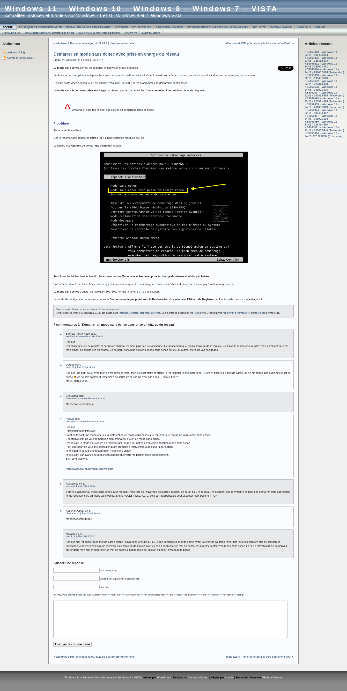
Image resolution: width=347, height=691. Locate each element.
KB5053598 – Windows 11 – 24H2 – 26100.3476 (322, 88)
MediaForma (11, 33)
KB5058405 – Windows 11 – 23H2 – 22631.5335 (322, 59)
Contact (130, 33)
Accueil (8, 27)
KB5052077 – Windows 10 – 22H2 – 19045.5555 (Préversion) (324, 94)
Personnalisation (169, 27)
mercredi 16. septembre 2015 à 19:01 (85, 421)
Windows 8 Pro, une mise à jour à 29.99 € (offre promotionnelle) (95, 43)
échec (86, 309)
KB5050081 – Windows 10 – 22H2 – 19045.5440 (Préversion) (324, 129)
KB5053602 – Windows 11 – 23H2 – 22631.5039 (322, 82)
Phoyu (70, 418)
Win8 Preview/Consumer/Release (49, 33)
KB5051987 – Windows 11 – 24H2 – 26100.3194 (322, 117)
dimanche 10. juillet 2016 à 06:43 (83, 513)
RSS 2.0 (198, 312)
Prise (102, 309)
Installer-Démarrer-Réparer (88, 27)
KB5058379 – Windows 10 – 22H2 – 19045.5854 (322, 53)
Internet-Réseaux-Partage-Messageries (217, 27)
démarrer (77, 309)
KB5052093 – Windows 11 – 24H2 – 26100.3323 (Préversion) (324, 106)
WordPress (164, 684)
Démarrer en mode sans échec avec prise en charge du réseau (116, 54)
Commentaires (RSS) (20, 57)
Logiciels (303, 27)
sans (117, 309)
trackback (260, 312)
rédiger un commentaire (236, 312)
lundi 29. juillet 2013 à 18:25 (80, 367)
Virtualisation (281, 27)
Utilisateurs (141, 27)
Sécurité (259, 27)
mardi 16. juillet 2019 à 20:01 (81, 536)
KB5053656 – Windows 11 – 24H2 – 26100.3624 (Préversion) (324, 71)
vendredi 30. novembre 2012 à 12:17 (84, 336)
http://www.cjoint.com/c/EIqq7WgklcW (90, 468)
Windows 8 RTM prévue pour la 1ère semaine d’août (258, 43)
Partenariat (150, 33)
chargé (66, 309)
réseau (110, 309)
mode (94, 309)
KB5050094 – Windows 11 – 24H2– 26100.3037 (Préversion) (324, 135)
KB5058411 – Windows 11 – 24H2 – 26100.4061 (322, 65)
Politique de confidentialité (40, 27)
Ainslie (229, 684)
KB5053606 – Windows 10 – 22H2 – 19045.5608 (322, 77)
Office (320, 27)
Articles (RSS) (16, 52)
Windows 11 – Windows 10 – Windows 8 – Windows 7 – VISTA (141, 9)
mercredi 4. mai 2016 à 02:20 (81, 486)
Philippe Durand (272, 684)
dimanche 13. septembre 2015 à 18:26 (85, 398)
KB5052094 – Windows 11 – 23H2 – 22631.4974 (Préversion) (324, 100)
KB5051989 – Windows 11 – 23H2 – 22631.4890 (322, 123)
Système (121, 27)
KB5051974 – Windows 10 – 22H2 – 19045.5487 (322, 111)
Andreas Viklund (197, 684)
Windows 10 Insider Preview (99, 33)
